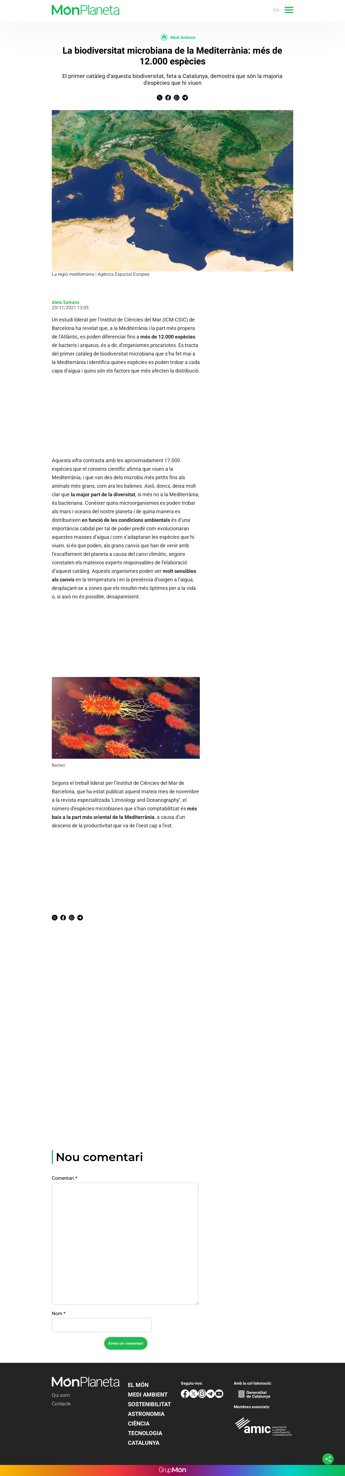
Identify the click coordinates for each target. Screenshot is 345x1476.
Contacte (61, 1403)
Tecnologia (145, 1433)
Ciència (138, 1423)
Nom (58, 1313)
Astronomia (146, 1413)
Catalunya (143, 1442)
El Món (138, 1385)
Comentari (64, 1178)
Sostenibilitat (149, 1404)
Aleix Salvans (65, 302)
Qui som (61, 1395)
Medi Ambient (183, 37)
